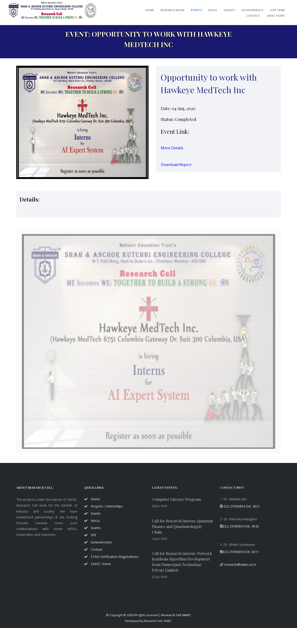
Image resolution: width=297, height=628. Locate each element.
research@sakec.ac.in (239, 564)
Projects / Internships (103, 506)
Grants (229, 10)
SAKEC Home (276, 16)
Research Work (172, 10)
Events (196, 10)
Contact (253, 16)
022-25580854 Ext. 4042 (241, 526)
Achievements (98, 542)
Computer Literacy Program (176, 499)
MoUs (212, 10)
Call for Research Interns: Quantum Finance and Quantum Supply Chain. (182, 526)
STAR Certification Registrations (111, 556)
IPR (90, 535)
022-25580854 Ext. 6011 (241, 552)
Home (149, 10)
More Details (172, 149)
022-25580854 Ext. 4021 (241, 506)
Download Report (176, 165)
